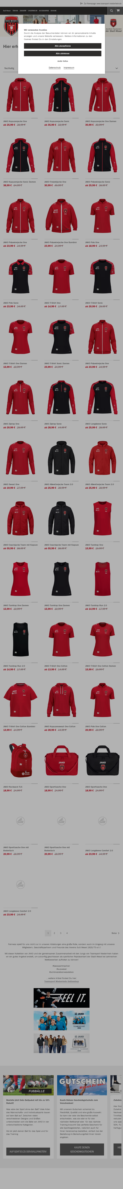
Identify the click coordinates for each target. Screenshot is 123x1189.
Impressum (69, 68)
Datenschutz (55, 68)
